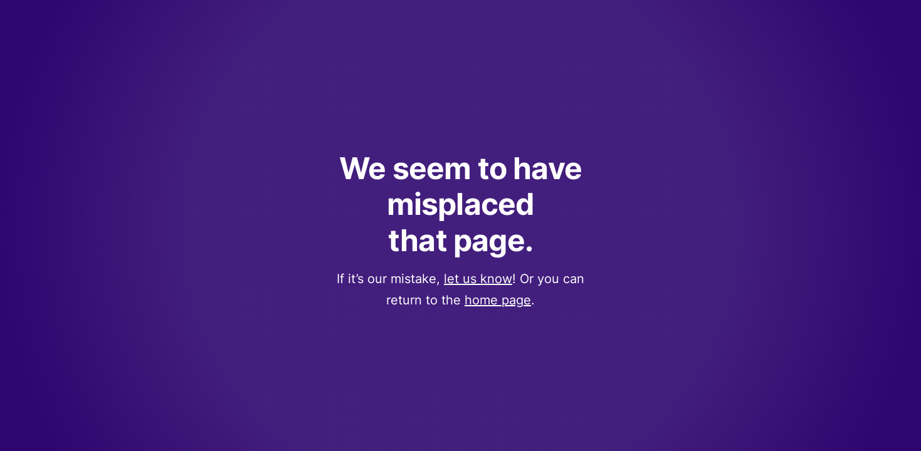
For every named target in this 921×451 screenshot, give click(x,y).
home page (498, 300)
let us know (478, 278)
